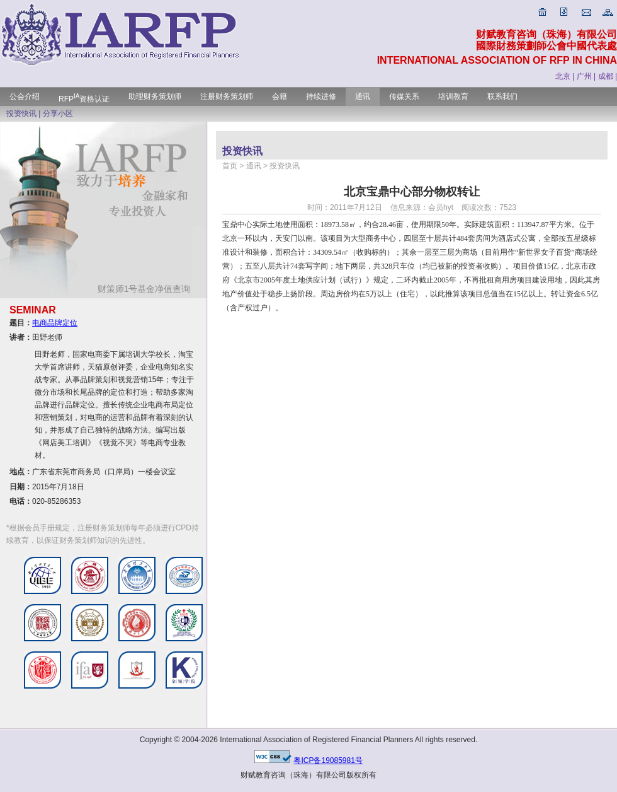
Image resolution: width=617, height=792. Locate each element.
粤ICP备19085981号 (327, 760)
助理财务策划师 (154, 96)
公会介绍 (24, 96)
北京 (562, 76)
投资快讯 (21, 113)
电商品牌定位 (54, 322)
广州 (584, 76)
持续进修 (321, 96)
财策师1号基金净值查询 (149, 289)
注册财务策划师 (226, 96)
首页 (229, 165)
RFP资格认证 (84, 99)
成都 (605, 76)
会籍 (279, 96)
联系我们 (502, 96)
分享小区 (58, 113)
